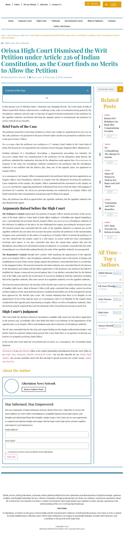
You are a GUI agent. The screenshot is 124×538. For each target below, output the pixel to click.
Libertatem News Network (112, 135)
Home (11, 21)
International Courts (74, 21)
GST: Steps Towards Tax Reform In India (112, 228)
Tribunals (55, 21)
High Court (42, 21)
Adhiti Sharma (105, 273)
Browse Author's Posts (33, 389)
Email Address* (11, 430)
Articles (107, 115)
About (8, 4)
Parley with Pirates (62, 26)
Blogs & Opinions (95, 21)
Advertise (44, 4)
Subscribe (11, 457)
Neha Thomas (105, 300)
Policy (17, 4)
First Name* (10, 441)
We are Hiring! (30, 4)
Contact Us (56, 4)
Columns (112, 21)
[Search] (120, 89)
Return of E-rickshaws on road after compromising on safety (111, 125)
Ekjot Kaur (103, 313)
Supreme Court (25, 21)
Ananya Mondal (105, 326)
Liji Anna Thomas (106, 286)
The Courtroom (13, 35)
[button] (87, 90)
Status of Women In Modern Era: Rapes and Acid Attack (112, 180)
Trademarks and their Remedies (111, 206)
